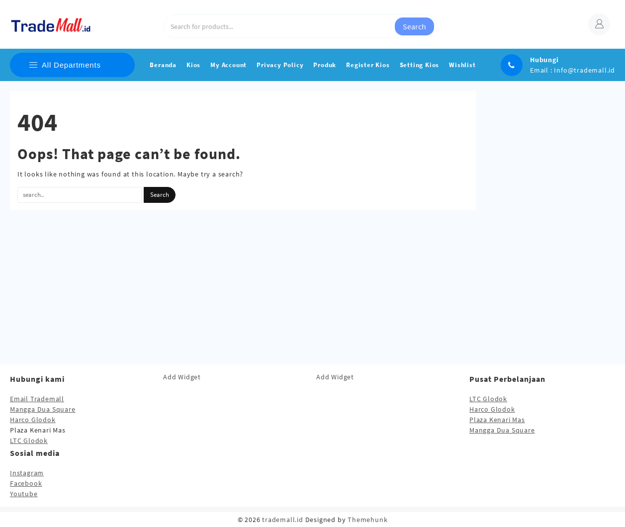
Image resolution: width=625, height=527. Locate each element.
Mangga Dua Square (43, 409)
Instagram (27, 472)
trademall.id (282, 519)
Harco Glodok (33, 419)
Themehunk (367, 519)
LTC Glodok (29, 440)
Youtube (24, 493)
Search (414, 24)
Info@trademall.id (584, 70)
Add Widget (182, 376)
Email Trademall (37, 398)
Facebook (26, 483)
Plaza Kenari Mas (497, 419)
